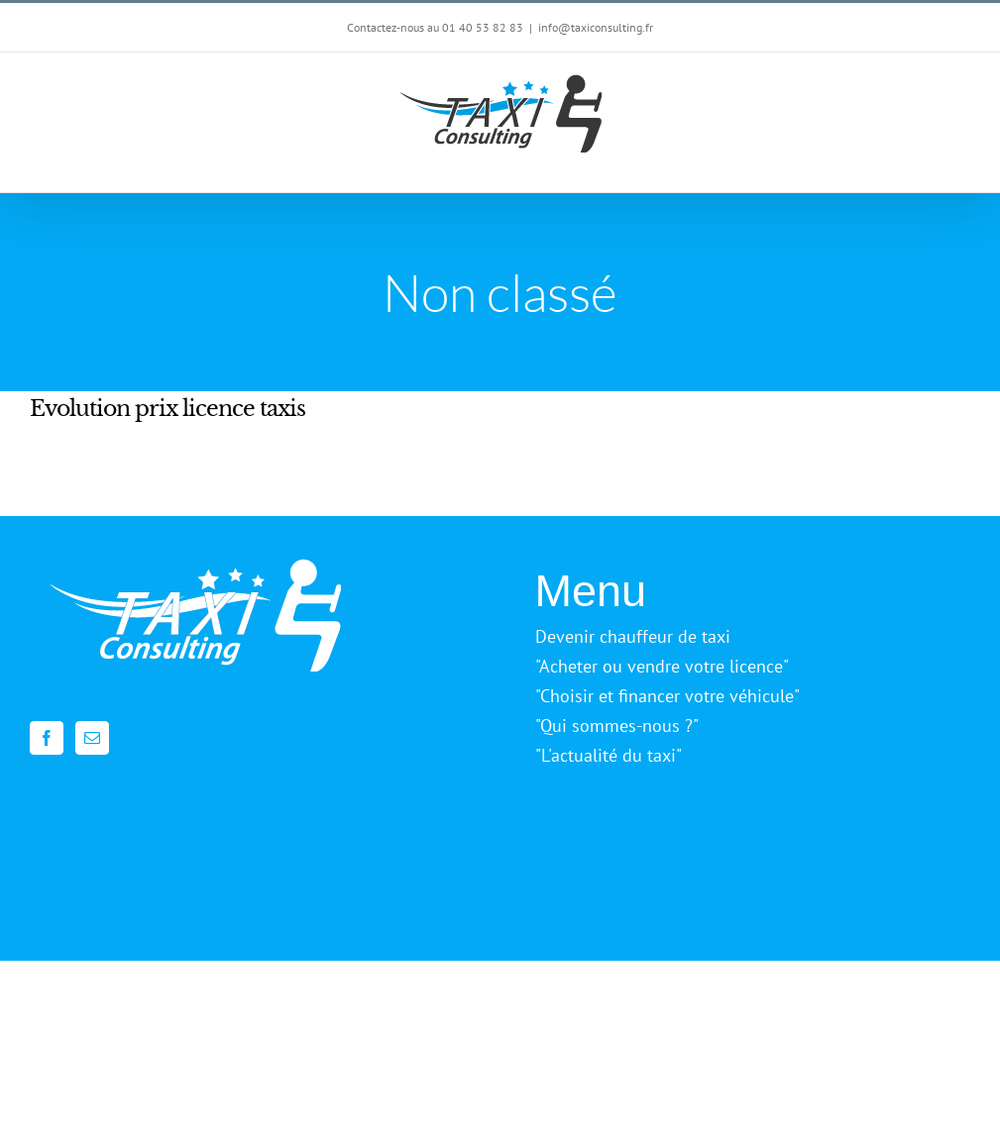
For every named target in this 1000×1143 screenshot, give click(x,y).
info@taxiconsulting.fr (595, 27)
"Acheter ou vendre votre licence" (662, 666)
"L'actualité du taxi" (608, 755)
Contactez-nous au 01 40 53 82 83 (435, 27)
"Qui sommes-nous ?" (617, 725)
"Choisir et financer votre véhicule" (667, 695)
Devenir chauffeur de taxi (632, 636)
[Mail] (92, 738)
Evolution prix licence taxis (167, 408)
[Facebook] (46, 738)
